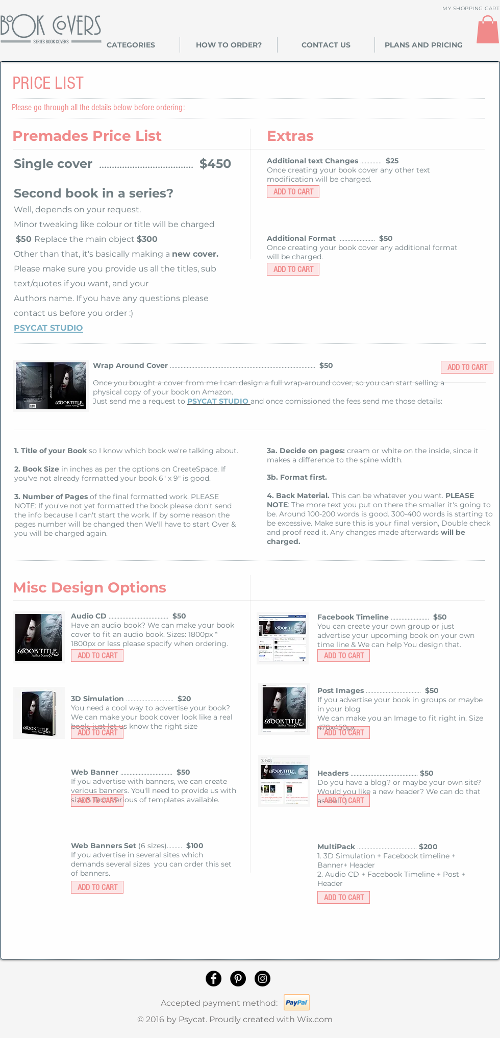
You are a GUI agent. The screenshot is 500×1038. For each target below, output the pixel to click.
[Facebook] (213, 978)
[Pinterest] (238, 978)
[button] (131, 45)
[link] (487, 29)
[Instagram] (262, 978)
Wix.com (315, 1019)
